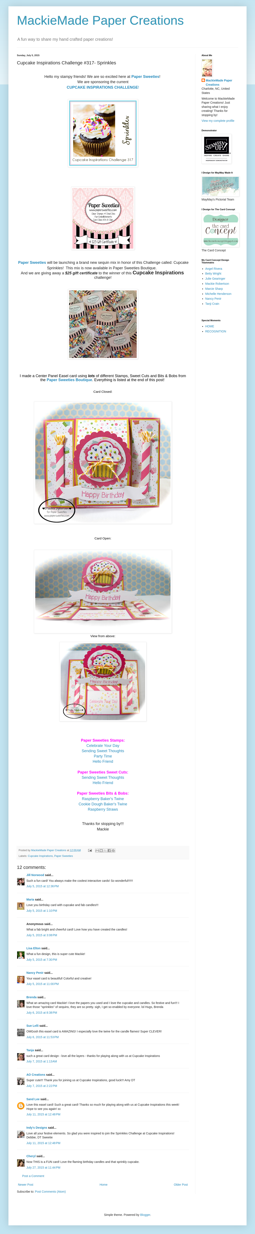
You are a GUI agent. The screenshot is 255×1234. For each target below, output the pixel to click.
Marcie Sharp (214, 288)
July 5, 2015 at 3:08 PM (41, 935)
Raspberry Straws (103, 809)
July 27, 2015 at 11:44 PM (43, 1167)
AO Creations (35, 1074)
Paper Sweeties (145, 77)
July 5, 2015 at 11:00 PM (42, 984)
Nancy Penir (35, 972)
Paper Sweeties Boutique (69, 380)
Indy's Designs (36, 1127)
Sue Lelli (32, 1025)
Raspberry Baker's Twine (103, 799)
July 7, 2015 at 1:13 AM (41, 1061)
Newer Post (25, 1184)
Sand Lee (33, 1099)
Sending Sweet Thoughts (103, 751)
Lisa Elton (33, 948)
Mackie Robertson (217, 283)
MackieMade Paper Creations (100, 20)
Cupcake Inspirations (40, 856)
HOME (209, 326)
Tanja (30, 1050)
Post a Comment (33, 1176)
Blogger (145, 1214)
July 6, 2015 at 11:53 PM (42, 1037)
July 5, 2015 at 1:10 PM (41, 910)
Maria (30, 899)
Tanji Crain (212, 303)
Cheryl (31, 1156)
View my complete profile (218, 120)
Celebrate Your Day (102, 746)
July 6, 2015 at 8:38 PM (41, 1012)
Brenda (31, 997)
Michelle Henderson (218, 293)
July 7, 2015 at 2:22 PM (41, 1086)
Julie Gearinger (215, 278)
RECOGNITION (215, 331)
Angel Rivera (213, 268)
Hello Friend (103, 761)
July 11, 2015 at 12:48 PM (43, 1114)
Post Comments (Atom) (50, 1191)
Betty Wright (213, 273)
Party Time (103, 756)
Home (103, 1184)
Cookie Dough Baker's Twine (103, 804)
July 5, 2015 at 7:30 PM (41, 959)
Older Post (181, 1184)
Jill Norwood (35, 875)
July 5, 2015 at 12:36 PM (42, 886)
